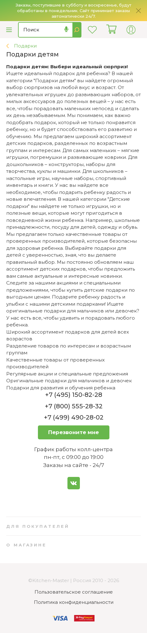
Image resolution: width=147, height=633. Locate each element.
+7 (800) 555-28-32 (74, 406)
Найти (76, 30)
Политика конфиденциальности (73, 602)
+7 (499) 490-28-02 (73, 417)
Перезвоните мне (73, 432)
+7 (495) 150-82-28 (73, 394)
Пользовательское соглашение (73, 592)
